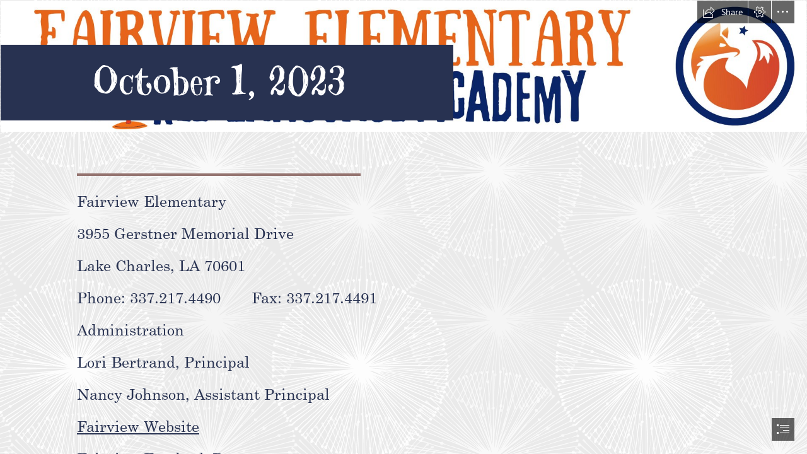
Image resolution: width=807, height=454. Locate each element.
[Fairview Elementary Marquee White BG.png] (403, 69)
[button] (722, 12)
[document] (403, 227)
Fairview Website (138, 425)
